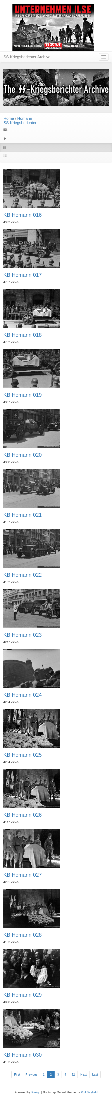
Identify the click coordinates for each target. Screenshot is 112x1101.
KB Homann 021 (22, 515)
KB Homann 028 (22, 935)
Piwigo (35, 1092)
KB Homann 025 (22, 755)
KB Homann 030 (22, 1055)
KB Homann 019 (22, 395)
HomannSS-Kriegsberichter (19, 120)
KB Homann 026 (22, 815)
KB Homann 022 (22, 575)
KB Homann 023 (22, 635)
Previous (31, 1074)
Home (8, 118)
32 (73, 1074)
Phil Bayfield (89, 1092)
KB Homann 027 (22, 875)
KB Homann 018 (22, 335)
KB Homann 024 (22, 695)
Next (83, 1074)
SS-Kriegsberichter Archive (26, 57)
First (17, 1074)
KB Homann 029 (22, 995)
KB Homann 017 (22, 275)
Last (95, 1074)
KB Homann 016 (22, 215)
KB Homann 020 (22, 455)
